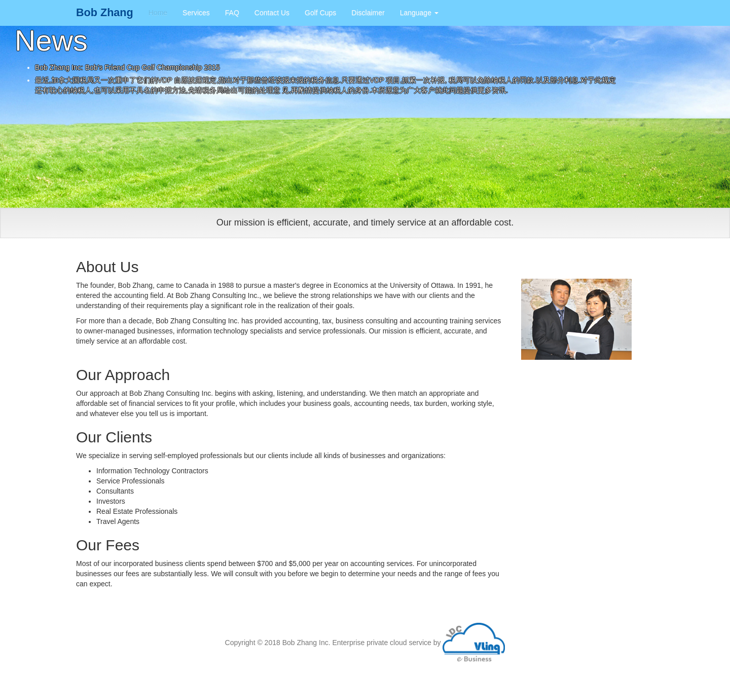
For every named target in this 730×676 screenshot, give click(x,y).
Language (419, 13)
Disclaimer (367, 13)
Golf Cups (320, 13)
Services (196, 13)
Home (158, 13)
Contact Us (271, 13)
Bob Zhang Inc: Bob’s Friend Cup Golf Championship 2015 (127, 67)
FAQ (232, 13)
